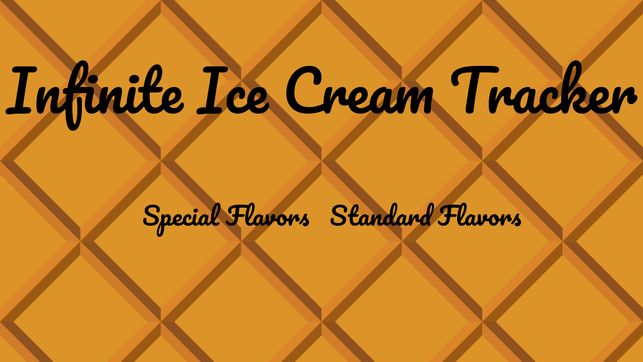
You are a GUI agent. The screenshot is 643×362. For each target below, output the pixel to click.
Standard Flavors (425, 215)
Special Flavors (225, 215)
